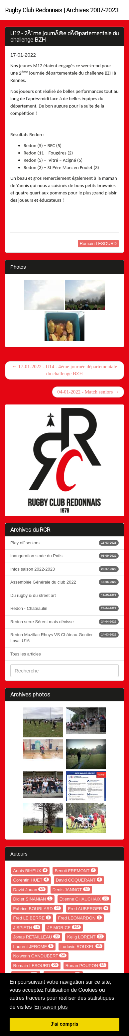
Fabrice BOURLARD (37, 908)
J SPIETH (27, 927)
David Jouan (29, 889)
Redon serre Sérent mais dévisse (64, 622)
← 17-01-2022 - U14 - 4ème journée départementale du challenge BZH (64, 370)
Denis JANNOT (71, 889)
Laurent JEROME (33, 946)
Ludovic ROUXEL (81, 946)
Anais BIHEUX (30, 870)
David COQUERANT (79, 880)
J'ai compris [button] (64, 1024)
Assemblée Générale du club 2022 (64, 582)
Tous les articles (25, 653)
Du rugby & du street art (64, 595)
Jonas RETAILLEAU (37, 936)
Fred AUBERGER (88, 908)
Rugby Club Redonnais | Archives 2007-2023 (61, 10)
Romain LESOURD (98, 243)
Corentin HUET (31, 880)
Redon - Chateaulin (64, 608)
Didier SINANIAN (33, 899)
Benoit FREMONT (75, 870)
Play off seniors (64, 543)
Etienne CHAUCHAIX (84, 899)
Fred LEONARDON (80, 917)
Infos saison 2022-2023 (64, 569)
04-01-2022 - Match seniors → (88, 391)
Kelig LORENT (85, 936)
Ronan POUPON (85, 965)
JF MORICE (63, 927)
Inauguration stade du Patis (64, 556)
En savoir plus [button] (51, 1007)
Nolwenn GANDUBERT (39, 955)
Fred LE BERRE (32, 917)
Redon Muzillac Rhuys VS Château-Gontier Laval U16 (64, 637)
